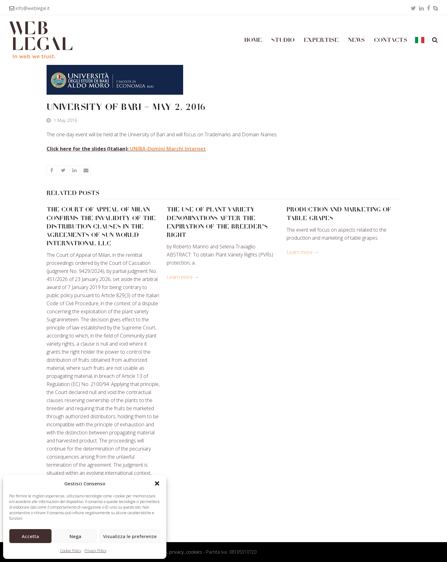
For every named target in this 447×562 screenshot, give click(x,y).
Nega (75, 536)
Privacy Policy (95, 550)
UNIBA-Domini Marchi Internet (168, 148)
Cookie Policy (70, 550)
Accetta (30, 536)
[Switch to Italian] (419, 40)
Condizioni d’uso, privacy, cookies (167, 552)
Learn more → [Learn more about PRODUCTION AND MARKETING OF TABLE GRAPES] (303, 252)
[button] (157, 483)
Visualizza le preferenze (130, 536)
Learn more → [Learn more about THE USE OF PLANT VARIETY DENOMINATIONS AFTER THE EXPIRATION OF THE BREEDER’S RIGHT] (183, 277)
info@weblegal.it (33, 8)
